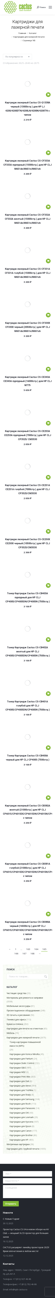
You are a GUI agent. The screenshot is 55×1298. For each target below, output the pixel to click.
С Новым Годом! (11, 1218)
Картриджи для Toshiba (21, 1090)
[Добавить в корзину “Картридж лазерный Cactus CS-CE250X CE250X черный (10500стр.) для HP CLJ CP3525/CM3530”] (48, 531)
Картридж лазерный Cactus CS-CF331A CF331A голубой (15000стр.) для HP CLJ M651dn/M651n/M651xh (27, 273)
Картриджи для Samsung (22, 1099)
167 (24, 953)
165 (44, 949)
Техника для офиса (16, 1019)
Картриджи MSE (18, 1072)
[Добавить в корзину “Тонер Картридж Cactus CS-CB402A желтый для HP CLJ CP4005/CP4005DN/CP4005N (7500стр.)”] (48, 639)
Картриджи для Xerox (20, 1085)
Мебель (11, 1033)
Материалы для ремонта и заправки (25, 997)
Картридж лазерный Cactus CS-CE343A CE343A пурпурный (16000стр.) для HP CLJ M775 (27, 381)
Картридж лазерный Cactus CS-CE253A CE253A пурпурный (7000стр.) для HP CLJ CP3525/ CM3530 (27, 435)
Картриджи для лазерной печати (23, 1037)
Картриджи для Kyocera (21, 1121)
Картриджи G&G (18, 1067)
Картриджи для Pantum (21, 1058)
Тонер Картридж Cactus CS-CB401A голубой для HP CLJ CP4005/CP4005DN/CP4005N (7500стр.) (27, 705)
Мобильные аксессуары (18, 1006)
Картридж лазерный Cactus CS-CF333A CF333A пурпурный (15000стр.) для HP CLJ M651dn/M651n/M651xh (27, 164)
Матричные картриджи (18, 1144)
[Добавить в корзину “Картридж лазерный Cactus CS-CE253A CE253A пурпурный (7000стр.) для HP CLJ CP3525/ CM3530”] (48, 423)
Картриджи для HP (19, 1139)
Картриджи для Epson (20, 1126)
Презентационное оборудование (23, 1010)
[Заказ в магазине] (17, 56)
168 (32, 953)
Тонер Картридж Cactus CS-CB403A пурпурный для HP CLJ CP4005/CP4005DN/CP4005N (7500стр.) (27, 597)
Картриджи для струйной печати (23, 1148)
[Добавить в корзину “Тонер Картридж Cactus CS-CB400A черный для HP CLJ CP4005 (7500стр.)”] (48, 747)
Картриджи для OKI (19, 1112)
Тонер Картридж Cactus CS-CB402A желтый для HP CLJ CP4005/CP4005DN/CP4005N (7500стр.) (27, 651)
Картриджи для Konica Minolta (25, 1054)
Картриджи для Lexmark (22, 1117)
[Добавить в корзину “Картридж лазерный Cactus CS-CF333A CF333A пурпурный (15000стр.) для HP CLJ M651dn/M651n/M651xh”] (48, 152)
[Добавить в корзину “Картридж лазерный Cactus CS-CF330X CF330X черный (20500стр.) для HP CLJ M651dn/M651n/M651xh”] (48, 315)
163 (28, 949)
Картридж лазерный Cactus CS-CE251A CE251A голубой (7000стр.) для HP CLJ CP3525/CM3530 (27, 489)
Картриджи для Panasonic (22, 1108)
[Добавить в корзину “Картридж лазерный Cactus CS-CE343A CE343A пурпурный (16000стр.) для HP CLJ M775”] (48, 369)
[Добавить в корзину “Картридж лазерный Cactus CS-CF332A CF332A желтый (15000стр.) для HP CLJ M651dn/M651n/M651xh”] (48, 207)
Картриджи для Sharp (20, 1094)
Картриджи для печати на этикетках (25, 1028)
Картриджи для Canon (21, 1130)
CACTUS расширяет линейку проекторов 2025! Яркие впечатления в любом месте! (26, 1249)
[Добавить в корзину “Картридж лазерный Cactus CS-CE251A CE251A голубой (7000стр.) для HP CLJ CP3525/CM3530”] (48, 477)
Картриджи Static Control (22, 1063)
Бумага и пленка (15, 1024)
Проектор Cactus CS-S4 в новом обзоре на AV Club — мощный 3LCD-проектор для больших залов (26, 1233)
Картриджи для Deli (19, 1081)
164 (36, 949)
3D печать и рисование (18, 1015)
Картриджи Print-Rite (20, 1076)
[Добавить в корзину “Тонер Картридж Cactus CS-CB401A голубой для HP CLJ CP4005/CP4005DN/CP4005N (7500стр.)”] (48, 693)
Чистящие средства (16, 993)
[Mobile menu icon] (50, 7)
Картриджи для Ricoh (20, 1103)
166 (16, 953)
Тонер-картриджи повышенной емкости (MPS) (25, 1044)
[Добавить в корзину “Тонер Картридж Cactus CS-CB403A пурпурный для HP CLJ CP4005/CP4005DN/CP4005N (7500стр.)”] (48, 585)
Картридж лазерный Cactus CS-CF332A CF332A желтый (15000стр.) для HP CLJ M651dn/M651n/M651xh (27, 218)
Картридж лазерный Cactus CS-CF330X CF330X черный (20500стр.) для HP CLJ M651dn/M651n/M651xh (27, 327)
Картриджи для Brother (21, 1135)
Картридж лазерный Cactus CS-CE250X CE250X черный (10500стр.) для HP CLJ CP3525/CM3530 (27, 543)
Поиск (45, 976)
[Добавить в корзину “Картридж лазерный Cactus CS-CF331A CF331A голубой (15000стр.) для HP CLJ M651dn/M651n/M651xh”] (48, 261)
